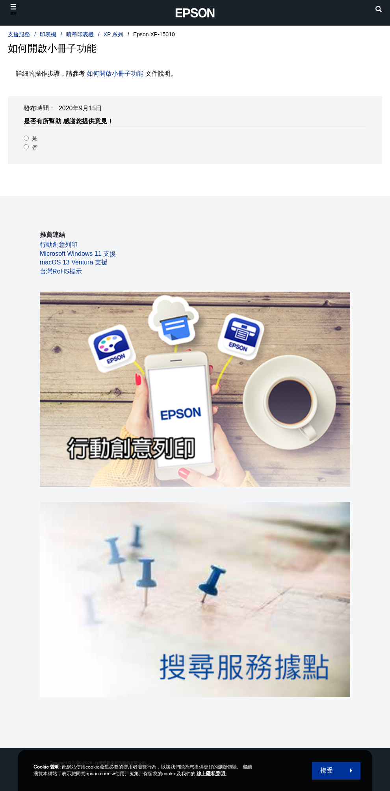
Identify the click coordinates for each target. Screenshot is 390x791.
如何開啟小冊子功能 (115, 73)
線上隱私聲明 (211, 773)
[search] (378, 10)
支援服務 (19, 34)
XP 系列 (113, 34)
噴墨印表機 (80, 34)
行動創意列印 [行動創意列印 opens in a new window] (59, 244)
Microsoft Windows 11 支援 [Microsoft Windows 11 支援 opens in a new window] (78, 253)
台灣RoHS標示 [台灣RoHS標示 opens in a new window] (61, 271)
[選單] (13, 9)
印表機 (48, 34)
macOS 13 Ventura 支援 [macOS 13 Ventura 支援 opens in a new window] (74, 262)
